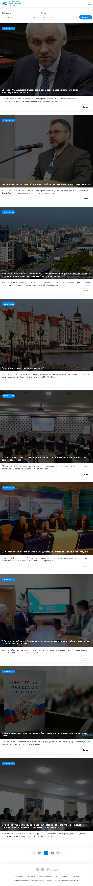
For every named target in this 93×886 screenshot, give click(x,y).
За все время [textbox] (48, 17)
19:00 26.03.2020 (8, 212)
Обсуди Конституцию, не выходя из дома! (23, 368)
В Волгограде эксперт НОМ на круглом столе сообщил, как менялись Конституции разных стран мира (44, 458)
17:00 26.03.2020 (8, 396)
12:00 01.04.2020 (8, 28)
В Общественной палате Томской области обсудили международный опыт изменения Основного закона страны (45, 642)
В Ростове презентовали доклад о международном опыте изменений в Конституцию (45, 551)
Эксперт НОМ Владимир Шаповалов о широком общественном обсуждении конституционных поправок (40, 91)
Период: (43, 13)
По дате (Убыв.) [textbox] (9, 17)
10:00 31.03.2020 (8, 120)
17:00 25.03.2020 (8, 671)
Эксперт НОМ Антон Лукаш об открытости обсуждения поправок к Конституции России (46, 184)
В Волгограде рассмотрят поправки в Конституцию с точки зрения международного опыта (45, 734)
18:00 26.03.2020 (8, 304)
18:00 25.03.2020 (8, 579)
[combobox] (19, 17)
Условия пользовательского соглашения (28, 881)
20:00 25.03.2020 (8, 488)
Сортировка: (6, 13)
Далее (85, 107)
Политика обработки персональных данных (62, 881)
